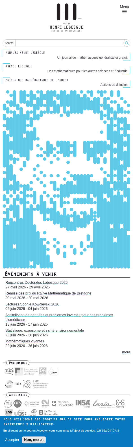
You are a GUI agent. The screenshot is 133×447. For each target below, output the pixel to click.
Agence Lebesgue (18, 67)
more (126, 352)
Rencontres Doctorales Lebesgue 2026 (36, 282)
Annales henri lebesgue (25, 53)
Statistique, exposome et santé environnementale (44, 330)
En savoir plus (107, 431)
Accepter (12, 441)
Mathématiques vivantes (24, 341)
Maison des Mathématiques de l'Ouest (36, 80)
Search (9, 43)
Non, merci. (34, 441)
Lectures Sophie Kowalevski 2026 (32, 304)
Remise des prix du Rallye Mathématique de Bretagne (48, 293)
